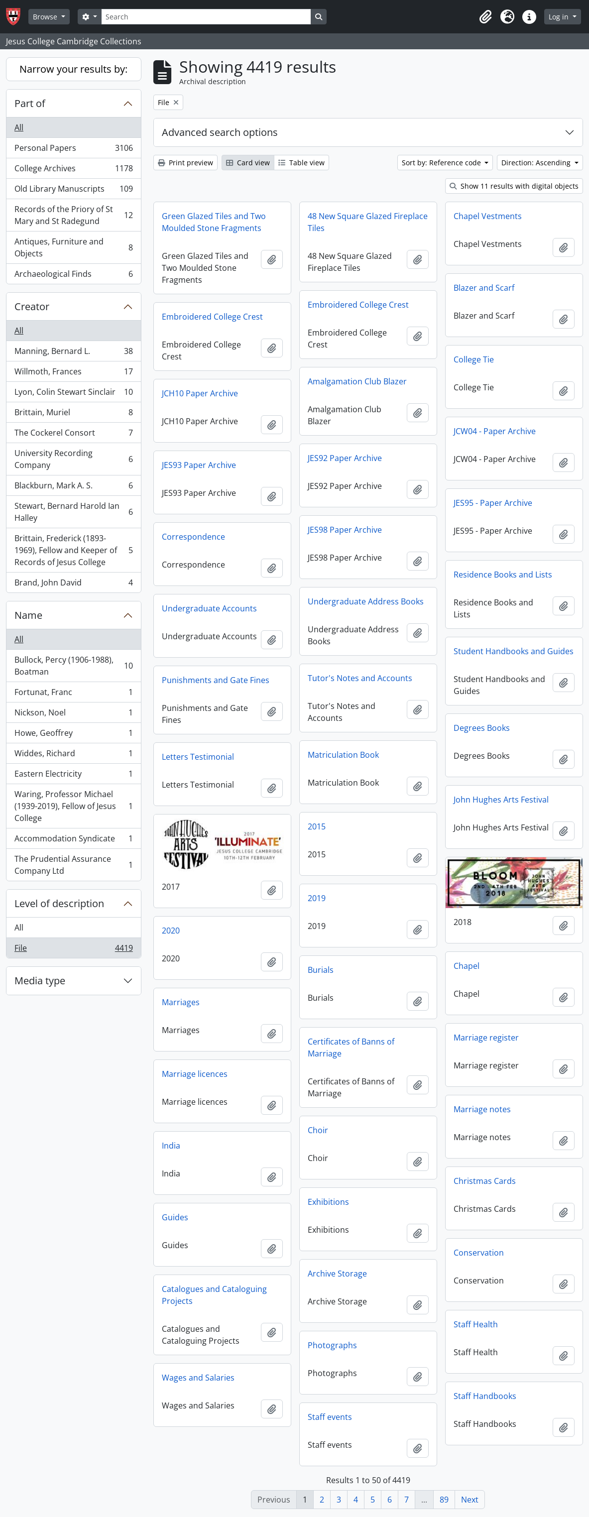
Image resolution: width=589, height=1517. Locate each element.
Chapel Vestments (488, 216)
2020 (171, 930)
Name (28, 615)
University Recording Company (73, 459)
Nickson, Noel (73, 714)
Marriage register (486, 1037)
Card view (248, 162)
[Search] (206, 16)
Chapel (466, 965)
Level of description (59, 903)
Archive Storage (337, 1273)
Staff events (330, 1416)
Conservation (479, 1252)
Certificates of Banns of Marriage (351, 1047)
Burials (321, 969)
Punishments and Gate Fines (215, 680)
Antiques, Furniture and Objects (73, 247)
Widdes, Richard (73, 755)
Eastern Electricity (73, 776)
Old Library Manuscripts (73, 191)
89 (444, 1499)
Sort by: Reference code (442, 162)
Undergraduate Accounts (209, 608)
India (171, 1145)
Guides (175, 1217)
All (18, 127)
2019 (317, 898)
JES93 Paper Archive (199, 465)
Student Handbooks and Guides (514, 651)
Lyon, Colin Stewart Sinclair (73, 394)
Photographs (332, 1345)
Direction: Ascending (537, 162)
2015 (317, 826)
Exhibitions (328, 1201)
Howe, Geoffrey (73, 735)
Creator (31, 306)
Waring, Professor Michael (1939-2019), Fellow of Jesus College (73, 806)
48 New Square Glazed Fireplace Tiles (368, 222)
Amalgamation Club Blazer (357, 381)
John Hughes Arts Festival (501, 799)
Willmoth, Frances (73, 373)
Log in (560, 16)
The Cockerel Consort (73, 435)
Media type (39, 980)
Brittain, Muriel (73, 414)
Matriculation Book (343, 754)
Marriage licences (195, 1073)
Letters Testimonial (198, 756)
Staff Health (476, 1324)
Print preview (185, 162)
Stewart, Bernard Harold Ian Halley (73, 511)
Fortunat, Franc (73, 694)
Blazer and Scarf (484, 287)
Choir (318, 1130)
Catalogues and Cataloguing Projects (214, 1295)
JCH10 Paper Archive (200, 393)
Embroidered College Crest (358, 304)
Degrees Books (482, 727)
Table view (301, 162)
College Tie (474, 359)
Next (469, 1499)
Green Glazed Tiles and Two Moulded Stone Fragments (214, 222)
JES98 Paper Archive (345, 529)
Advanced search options (220, 132)
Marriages (181, 1002)
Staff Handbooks (485, 1396)
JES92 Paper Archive (345, 458)
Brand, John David (73, 584)
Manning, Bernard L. (73, 353)
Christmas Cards (485, 1180)
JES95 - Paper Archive (493, 502)
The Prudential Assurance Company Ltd (73, 864)
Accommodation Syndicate (73, 840)
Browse (46, 16)
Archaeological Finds (73, 276)
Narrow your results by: (73, 69)
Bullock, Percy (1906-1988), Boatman (73, 665)
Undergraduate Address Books (366, 601)
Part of (29, 103)
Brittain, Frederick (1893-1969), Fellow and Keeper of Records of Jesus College (73, 550)
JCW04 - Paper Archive (495, 431)
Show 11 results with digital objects (514, 186)
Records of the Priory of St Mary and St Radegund (73, 215)
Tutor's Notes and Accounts (360, 678)
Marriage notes (482, 1109)
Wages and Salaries (198, 1377)
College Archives (73, 170)
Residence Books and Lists (503, 574)
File (73, 950)
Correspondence (193, 536)
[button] (485, 17)
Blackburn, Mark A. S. (73, 487)
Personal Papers (73, 150)
